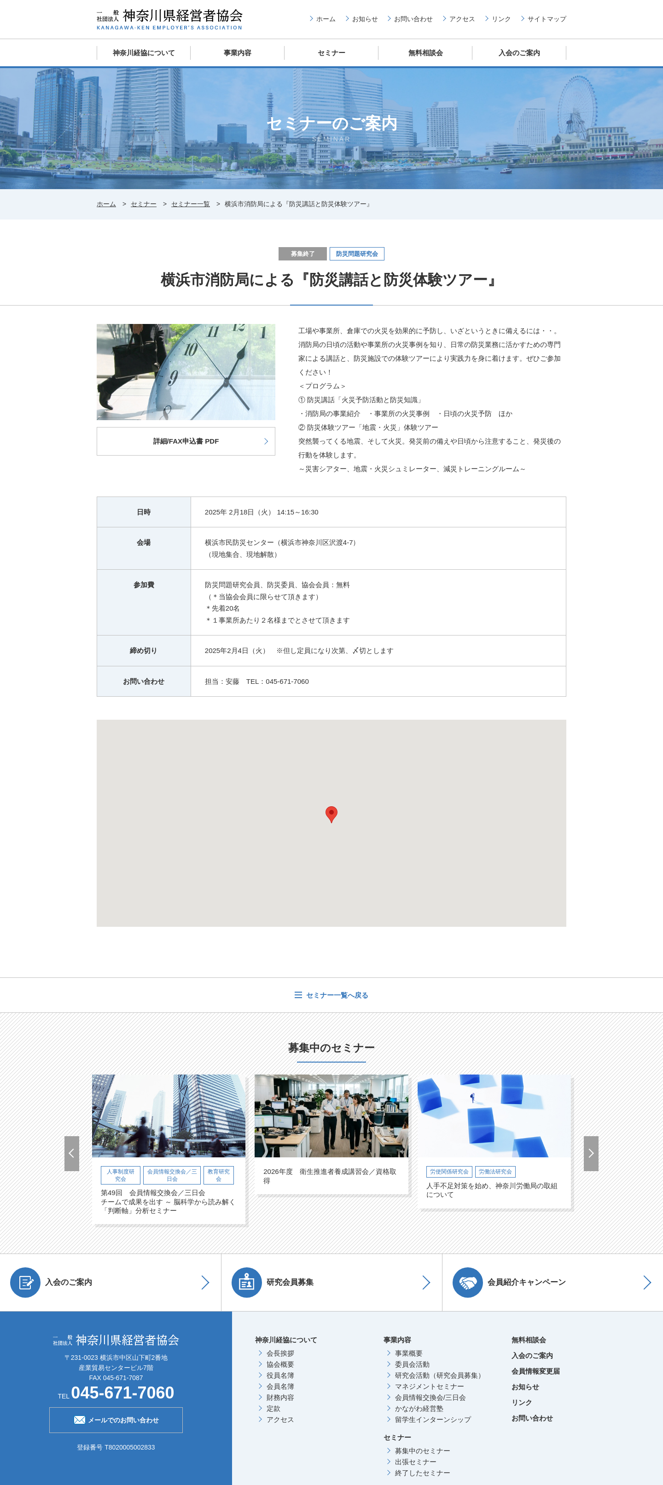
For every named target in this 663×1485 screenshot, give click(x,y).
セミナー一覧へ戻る (336, 994)
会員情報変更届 (536, 1370)
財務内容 (280, 1396)
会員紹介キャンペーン (510, 1281)
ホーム (326, 19)
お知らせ (365, 19)
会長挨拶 (280, 1352)
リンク (501, 19)
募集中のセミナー (422, 1450)
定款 (273, 1407)
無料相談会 (425, 53)
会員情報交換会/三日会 (430, 1396)
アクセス (462, 19)
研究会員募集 (274, 1281)
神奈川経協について (144, 53)
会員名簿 (280, 1385)
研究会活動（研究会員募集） (440, 1374)
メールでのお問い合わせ (116, 1418)
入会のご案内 (519, 53)
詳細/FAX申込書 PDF (186, 441)
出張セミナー (415, 1461)
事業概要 (409, 1352)
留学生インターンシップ (433, 1418)
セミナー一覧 (190, 203)
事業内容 (237, 53)
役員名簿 (280, 1374)
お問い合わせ (413, 19)
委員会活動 (412, 1363)
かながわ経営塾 (419, 1407)
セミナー (331, 53)
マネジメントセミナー (429, 1385)
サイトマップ (547, 19)
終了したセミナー (422, 1472)
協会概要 (280, 1363)
